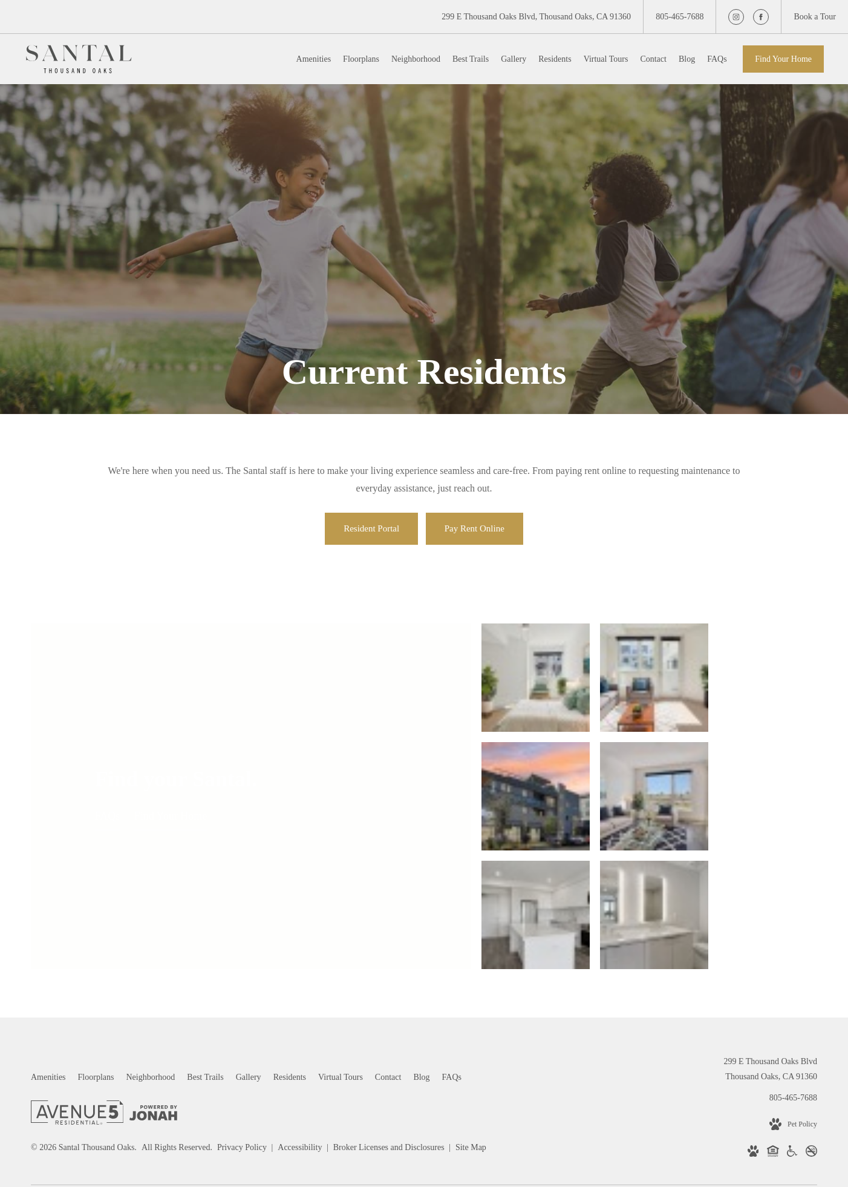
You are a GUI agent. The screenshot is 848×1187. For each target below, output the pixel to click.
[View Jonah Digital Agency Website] (153, 990)
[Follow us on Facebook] (761, 17)
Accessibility (301, 1022)
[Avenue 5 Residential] (77, 990)
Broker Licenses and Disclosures (389, 1022)
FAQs (107, 754)
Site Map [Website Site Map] (470, 1022)
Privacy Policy (242, 1022)
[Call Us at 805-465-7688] (680, 16)
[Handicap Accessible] (792, 1029)
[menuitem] (314, 59)
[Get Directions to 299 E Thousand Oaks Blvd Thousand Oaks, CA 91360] (536, 16)
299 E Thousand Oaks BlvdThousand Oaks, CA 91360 (770, 944)
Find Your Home (783, 59)
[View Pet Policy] (793, 999)
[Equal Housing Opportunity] (773, 1029)
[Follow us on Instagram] (736, 17)
